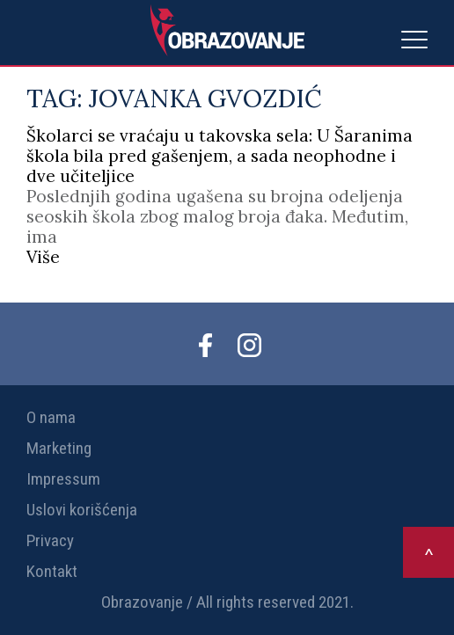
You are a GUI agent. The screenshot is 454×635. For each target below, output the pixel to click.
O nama (51, 417)
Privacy (50, 540)
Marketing (59, 448)
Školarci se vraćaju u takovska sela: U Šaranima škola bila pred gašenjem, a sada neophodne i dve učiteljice (219, 155)
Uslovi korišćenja (81, 510)
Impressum (63, 479)
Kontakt (51, 571)
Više (43, 256)
